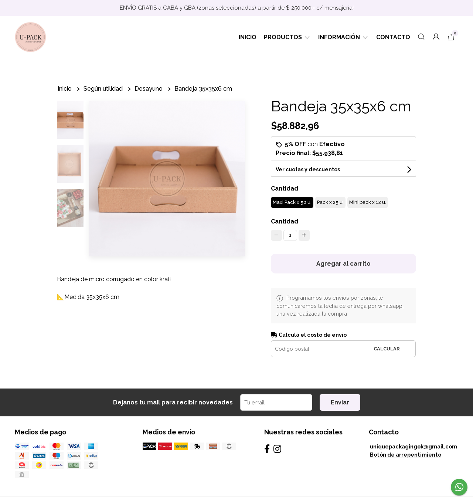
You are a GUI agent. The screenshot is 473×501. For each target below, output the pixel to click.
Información (343, 37)
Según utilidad (104, 88)
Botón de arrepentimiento (405, 454)
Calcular (387, 349)
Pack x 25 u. (330, 202)
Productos (287, 37)
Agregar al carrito (343, 263)
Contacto (393, 37)
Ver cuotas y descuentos (308, 169)
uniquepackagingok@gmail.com (413, 446)
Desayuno (149, 88)
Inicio (247, 37)
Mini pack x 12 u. (367, 202)
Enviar (340, 402)
